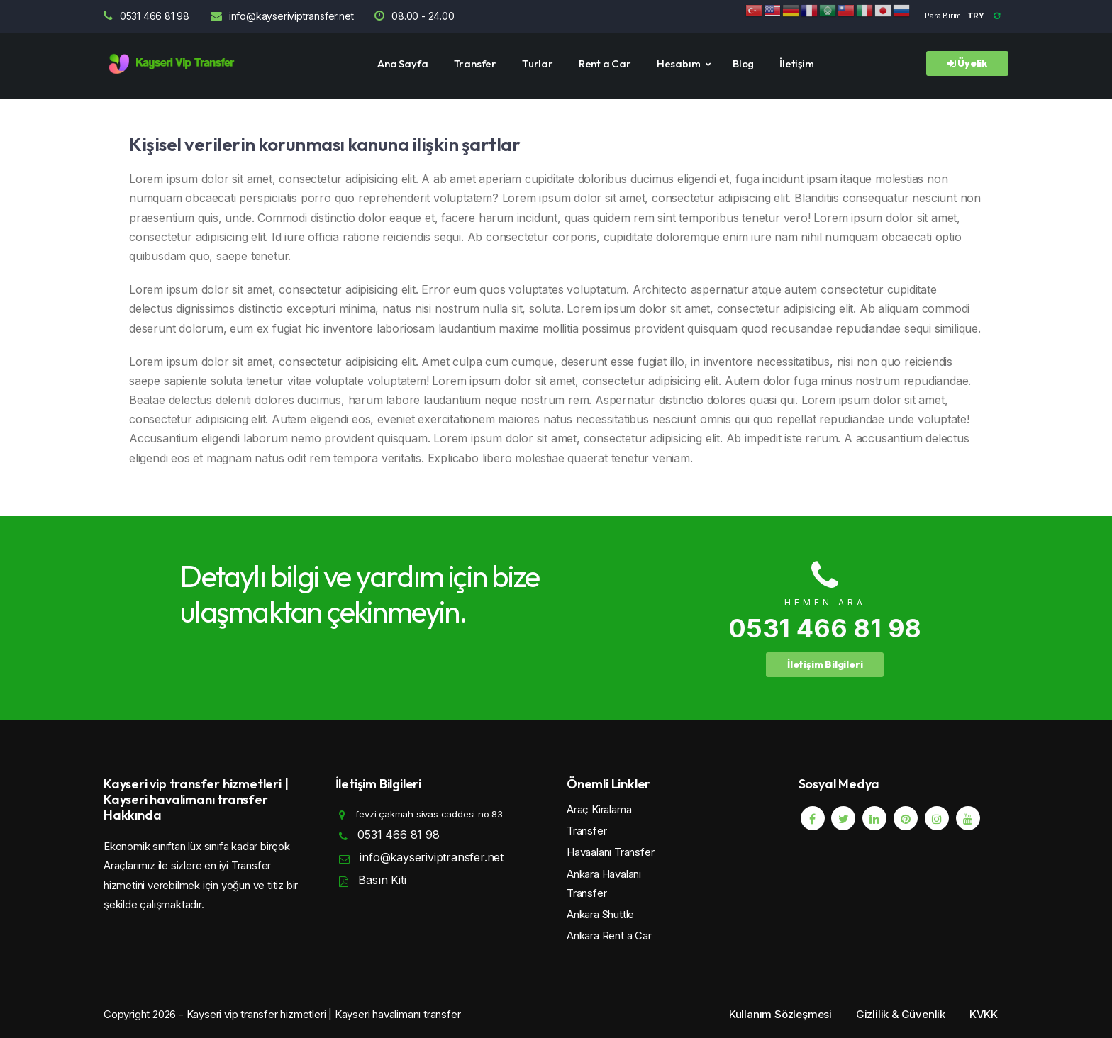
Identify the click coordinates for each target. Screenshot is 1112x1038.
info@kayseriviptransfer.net (282, 16)
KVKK (983, 1014)
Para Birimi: (966, 16)
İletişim (796, 63)
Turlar (537, 63)
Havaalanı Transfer (610, 852)
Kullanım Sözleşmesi (780, 1014)
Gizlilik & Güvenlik (900, 1014)
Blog (743, 63)
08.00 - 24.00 (414, 16)
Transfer (475, 63)
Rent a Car (605, 63)
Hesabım (679, 63)
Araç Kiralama (599, 809)
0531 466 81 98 (146, 16)
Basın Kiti (382, 880)
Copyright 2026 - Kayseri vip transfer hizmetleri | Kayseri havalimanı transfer (282, 1014)
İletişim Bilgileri (824, 664)
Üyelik (967, 63)
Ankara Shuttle (600, 914)
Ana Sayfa (402, 63)
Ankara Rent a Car (609, 935)
